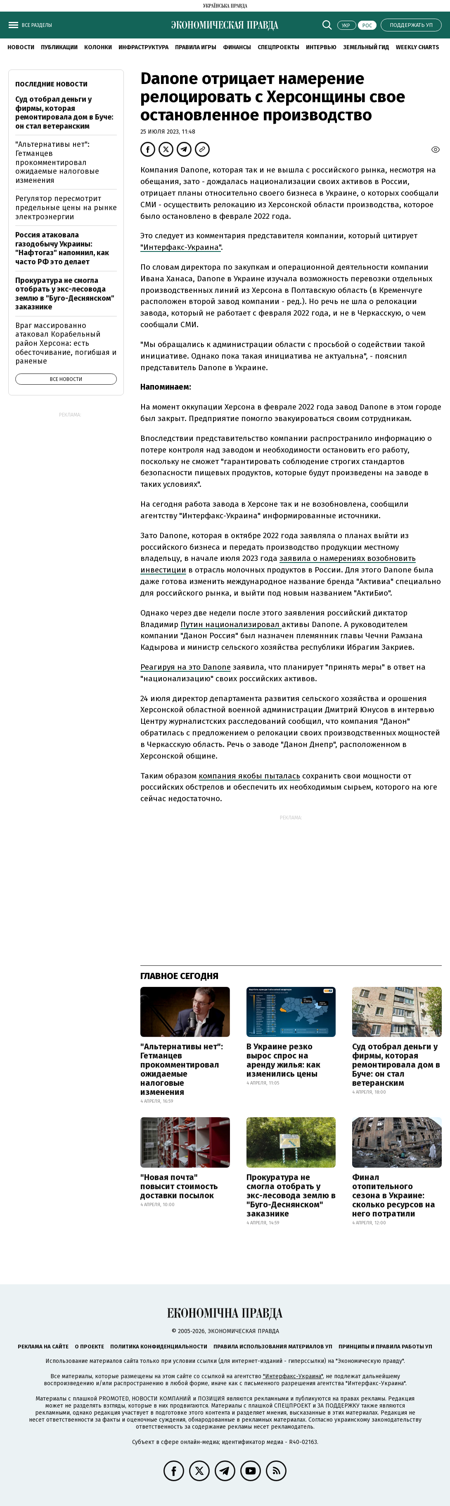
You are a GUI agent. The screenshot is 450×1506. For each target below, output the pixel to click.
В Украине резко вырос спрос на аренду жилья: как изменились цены (283, 1060)
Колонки (98, 47)
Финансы (237, 47)
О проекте (89, 1346)
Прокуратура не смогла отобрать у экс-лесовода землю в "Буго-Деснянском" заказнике (291, 1195)
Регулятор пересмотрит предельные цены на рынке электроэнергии (66, 207)
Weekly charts (417, 47)
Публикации (59, 47)
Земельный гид (366, 47)
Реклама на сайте (43, 1346)
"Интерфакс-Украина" (293, 1376)
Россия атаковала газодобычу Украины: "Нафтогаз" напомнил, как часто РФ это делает (62, 248)
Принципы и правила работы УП (385, 1346)
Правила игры (195, 47)
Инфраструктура (143, 47)
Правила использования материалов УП (272, 1346)
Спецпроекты (278, 47)
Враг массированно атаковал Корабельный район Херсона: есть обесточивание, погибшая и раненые (65, 343)
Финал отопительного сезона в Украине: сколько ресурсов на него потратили (393, 1195)
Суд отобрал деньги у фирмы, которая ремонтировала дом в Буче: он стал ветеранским (396, 1065)
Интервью (321, 47)
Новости (20, 47)
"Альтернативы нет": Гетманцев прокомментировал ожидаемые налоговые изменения (181, 1069)
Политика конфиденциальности (158, 1346)
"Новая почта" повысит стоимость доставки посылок (179, 1186)
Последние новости (51, 84)
